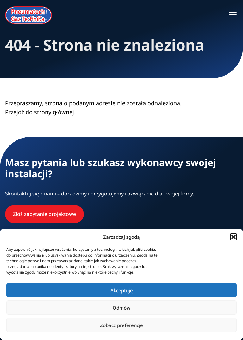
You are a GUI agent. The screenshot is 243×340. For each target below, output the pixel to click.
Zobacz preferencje (121, 325)
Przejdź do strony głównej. (40, 112)
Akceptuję (121, 290)
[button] (233, 237)
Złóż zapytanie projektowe (44, 214)
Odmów (121, 308)
